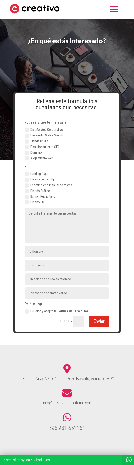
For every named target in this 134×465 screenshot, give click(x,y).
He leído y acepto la (57, 311)
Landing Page (36, 174)
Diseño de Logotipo (41, 179)
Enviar (99, 321)
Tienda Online (36, 141)
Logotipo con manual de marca (48, 185)
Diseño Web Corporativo (44, 130)
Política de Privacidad (73, 311)
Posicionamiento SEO (42, 147)
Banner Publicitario (40, 197)
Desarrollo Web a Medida (44, 135)
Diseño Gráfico (37, 191)
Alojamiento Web (39, 158)
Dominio (33, 153)
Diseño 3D (34, 202)
